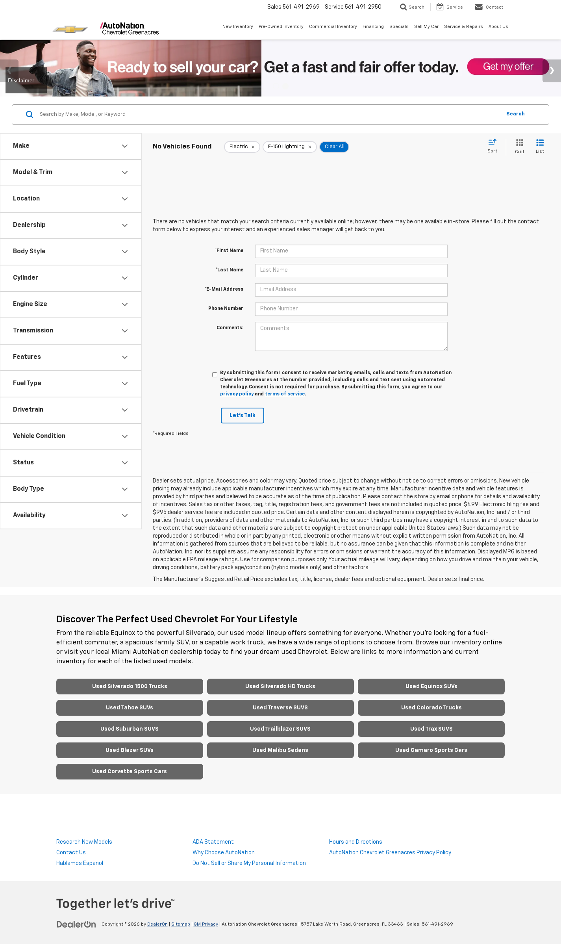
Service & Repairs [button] (463, 26)
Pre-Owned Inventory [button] (281, 26)
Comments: (230, 328)
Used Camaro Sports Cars (431, 750)
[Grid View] (518, 147)
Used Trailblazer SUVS (280, 729)
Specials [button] (399, 26)
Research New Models (84, 842)
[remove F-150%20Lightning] (290, 147)
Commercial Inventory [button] (333, 26)
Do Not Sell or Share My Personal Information (249, 863)
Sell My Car (426, 26)
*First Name (229, 251)
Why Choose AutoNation (224, 853)
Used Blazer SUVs (130, 750)
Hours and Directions (355, 842)
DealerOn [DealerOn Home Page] (157, 924)
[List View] (540, 147)
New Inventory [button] (237, 26)
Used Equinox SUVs (431, 686)
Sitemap (180, 924)
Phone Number (225, 308)
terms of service (285, 394)
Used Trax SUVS (431, 729)
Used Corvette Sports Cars (129, 771)
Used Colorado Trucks (431, 708)
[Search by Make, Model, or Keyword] (269, 114)
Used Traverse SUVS (280, 708)
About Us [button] (498, 26)
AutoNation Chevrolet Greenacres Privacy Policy (390, 853)
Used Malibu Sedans (280, 750)
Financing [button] (373, 26)
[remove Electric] (242, 147)
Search (515, 114)
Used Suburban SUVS (129, 729)
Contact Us (71, 853)
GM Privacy (206, 924)
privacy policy (237, 394)
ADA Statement (213, 842)
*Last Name (229, 270)
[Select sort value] (494, 146)
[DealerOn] (76, 924)
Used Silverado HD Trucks (280, 686)
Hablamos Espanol (79, 863)
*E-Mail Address (224, 289)
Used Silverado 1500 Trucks (129, 686)
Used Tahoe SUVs (129, 708)
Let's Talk (243, 415)
